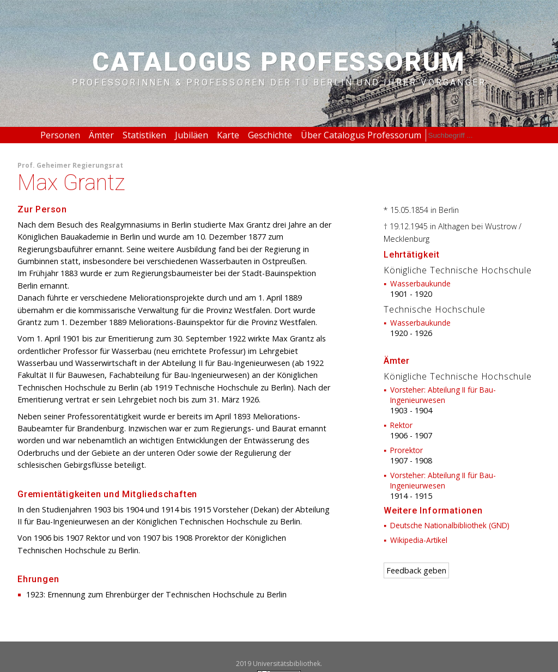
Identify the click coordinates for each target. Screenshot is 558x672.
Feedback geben (416, 570)
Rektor (401, 425)
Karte (228, 135)
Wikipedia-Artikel (418, 540)
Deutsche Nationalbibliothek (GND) (450, 525)
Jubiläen (191, 135)
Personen (60, 135)
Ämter (101, 135)
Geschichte (270, 135)
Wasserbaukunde (420, 283)
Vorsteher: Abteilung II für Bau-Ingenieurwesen (443, 394)
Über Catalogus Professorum (361, 135)
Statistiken (144, 135)
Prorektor (406, 450)
